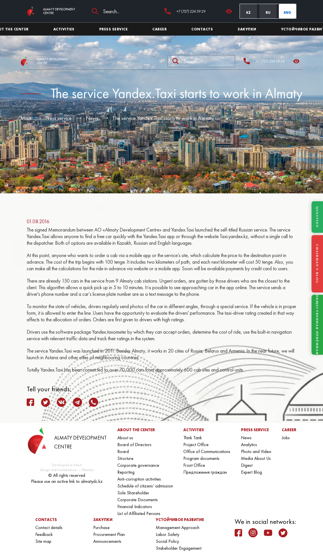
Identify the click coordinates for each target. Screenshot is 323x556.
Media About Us (256, 458)
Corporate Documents (137, 500)
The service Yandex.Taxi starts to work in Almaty (163, 118)
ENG (287, 12)
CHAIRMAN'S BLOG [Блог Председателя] (317, 263)
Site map (43, 541)
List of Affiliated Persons (138, 513)
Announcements (107, 541)
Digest (246, 465)
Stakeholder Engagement (178, 548)
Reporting (126, 472)
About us (125, 438)
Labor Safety (167, 534)
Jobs (286, 438)
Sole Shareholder (133, 493)
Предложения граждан (205, 472)
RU (268, 12)
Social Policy (167, 541)
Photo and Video (256, 451)
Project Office (196, 445)
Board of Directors (134, 445)
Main (25, 118)
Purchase (101, 527)
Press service (58, 118)
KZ (248, 12)
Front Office (194, 465)
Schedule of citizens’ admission (145, 486)
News (92, 118)
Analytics (249, 445)
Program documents (201, 458)
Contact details (49, 527)
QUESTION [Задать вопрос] (317, 217)
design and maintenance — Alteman (67, 469)
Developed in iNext (67, 464)
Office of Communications (206, 451)
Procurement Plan (109, 534)
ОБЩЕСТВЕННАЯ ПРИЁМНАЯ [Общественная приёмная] (317, 325)
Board (123, 451)
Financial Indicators (134, 506)
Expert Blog (251, 472)
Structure (125, 458)
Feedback (44, 534)
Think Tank (192, 438)
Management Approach (177, 527)
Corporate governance (138, 465)
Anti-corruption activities (139, 479)
